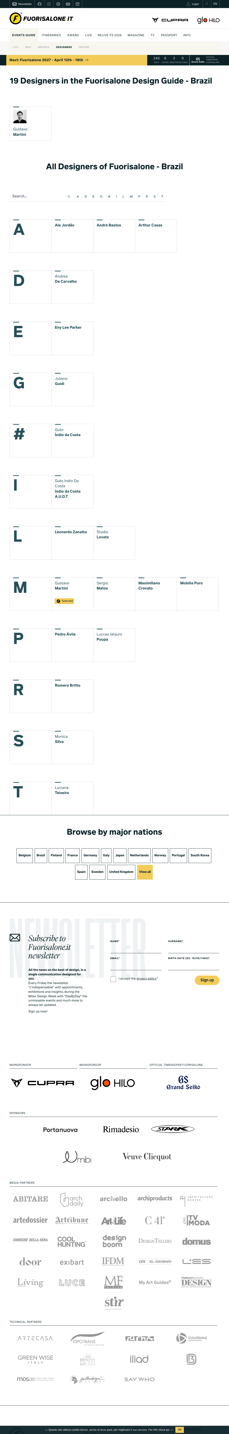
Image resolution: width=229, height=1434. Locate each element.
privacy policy (146, 978)
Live (88, 35)
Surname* (175, 942)
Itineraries (51, 35)
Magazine (136, 35)
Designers (64, 47)
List (16, 47)
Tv (153, 35)
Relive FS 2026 (110, 35)
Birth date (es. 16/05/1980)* (189, 958)
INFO (187, 35)
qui (167, 1429)
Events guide (24, 35)
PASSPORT (169, 35)
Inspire (84, 47)
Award (73, 35)
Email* (115, 958)
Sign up (207, 980)
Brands (43, 47)
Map (28, 47)
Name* (115, 942)
